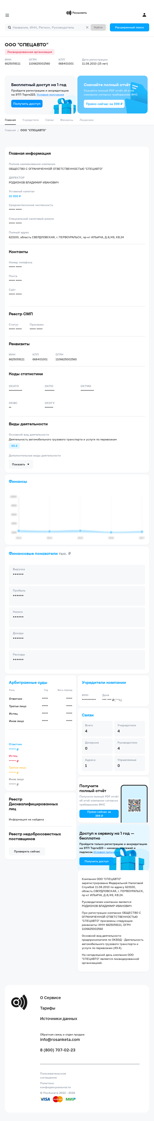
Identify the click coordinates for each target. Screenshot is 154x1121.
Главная (10, 120)
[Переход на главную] (77, 12)
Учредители (30, 120)
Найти (98, 27)
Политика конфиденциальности (55, 1085)
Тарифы (47, 1008)
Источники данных (58, 1018)
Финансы (66, 120)
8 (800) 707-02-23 (57, 1049)
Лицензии (87, 120)
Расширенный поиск (129, 27)
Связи (49, 120)
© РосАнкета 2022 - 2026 (57, 1092)
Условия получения (50, 94)
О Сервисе (50, 997)
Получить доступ (27, 104)
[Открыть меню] (7, 15)
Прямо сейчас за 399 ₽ (104, 104)
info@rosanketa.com (60, 1039)
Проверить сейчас (27, 851)
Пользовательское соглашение (53, 1075)
